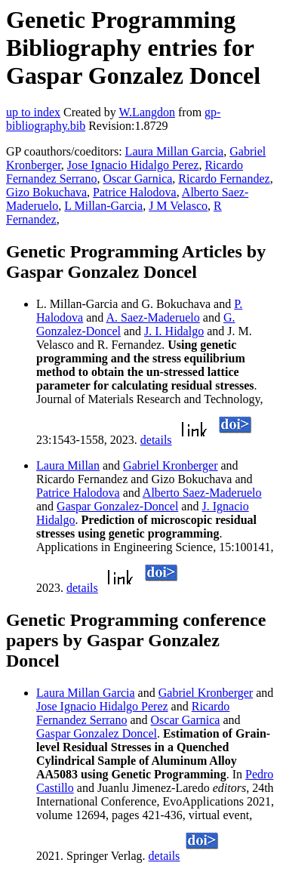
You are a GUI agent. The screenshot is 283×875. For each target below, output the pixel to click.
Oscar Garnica (137, 178)
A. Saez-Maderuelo (152, 317)
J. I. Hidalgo (174, 331)
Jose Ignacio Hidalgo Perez (133, 165)
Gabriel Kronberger (170, 465)
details (156, 439)
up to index (33, 112)
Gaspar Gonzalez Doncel (96, 733)
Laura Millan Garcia (174, 151)
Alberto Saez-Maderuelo (202, 492)
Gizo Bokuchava (46, 192)
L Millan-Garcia (103, 205)
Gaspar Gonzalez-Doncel (117, 506)
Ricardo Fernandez (223, 178)
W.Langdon (146, 112)
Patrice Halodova (135, 192)
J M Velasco (178, 205)
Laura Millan (68, 465)
